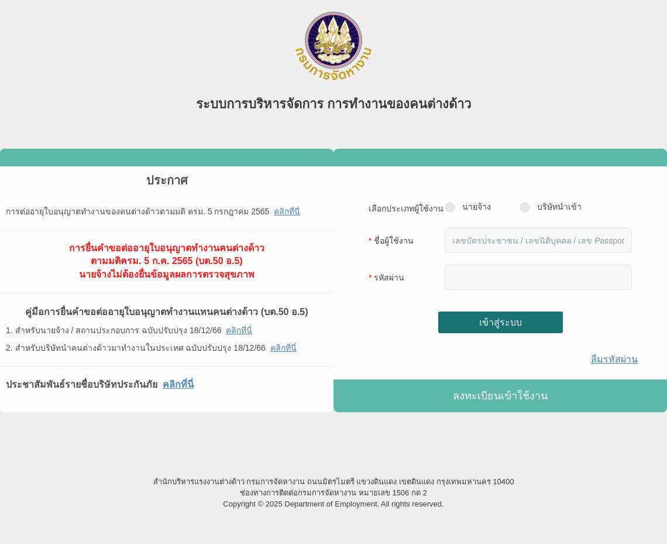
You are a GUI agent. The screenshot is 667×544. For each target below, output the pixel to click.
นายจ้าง (468, 207)
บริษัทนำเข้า (551, 207)
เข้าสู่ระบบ (500, 322)
